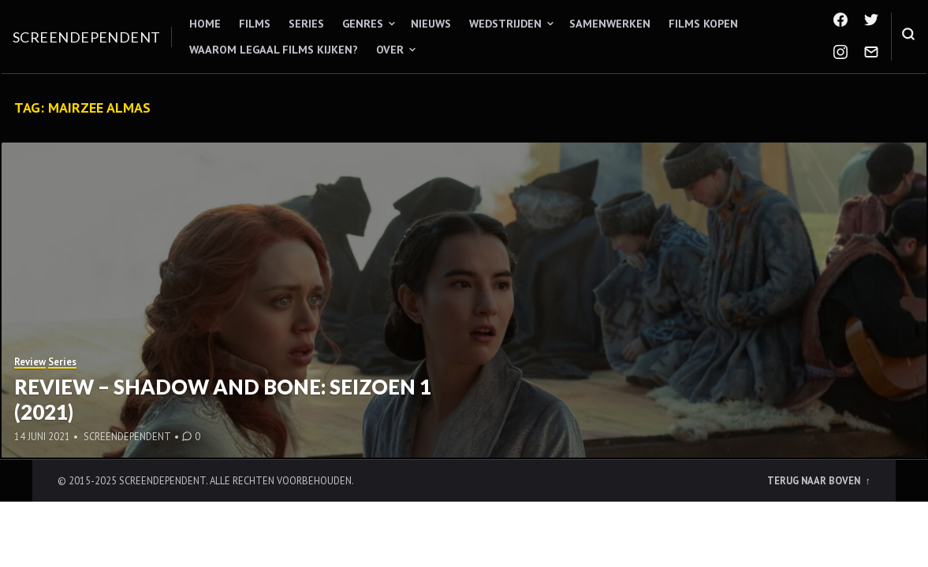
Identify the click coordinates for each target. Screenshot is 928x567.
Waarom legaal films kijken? (273, 50)
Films (254, 24)
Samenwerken (609, 24)
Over (390, 50)
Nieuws (431, 24)
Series (306, 24)
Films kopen (703, 24)
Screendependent (87, 37)
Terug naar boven (815, 480)
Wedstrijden (505, 24)
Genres (362, 24)
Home (205, 24)
